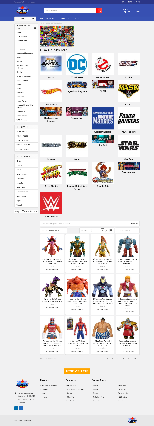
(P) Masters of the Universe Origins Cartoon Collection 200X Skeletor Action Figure (103, 301)
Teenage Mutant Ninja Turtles (24, 106)
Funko (18, 170)
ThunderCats (21, 112)
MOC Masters (21, 196)
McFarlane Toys (21, 174)
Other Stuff (71, 397)
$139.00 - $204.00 (22, 140)
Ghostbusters (21, 41)
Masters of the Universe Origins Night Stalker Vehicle (52, 300)
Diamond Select (22, 192)
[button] (77, 371)
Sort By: (44, 230)
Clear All (134, 223)
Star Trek (20, 93)
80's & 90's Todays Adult (23, 27)
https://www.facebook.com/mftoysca (36, 211)
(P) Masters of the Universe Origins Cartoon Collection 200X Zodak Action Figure (52, 343)
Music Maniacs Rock (23, 76)
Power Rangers (22, 80)
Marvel (18, 57)
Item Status (71, 385)
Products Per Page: (124, 230)
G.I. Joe (19, 45)
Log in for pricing (52, 269)
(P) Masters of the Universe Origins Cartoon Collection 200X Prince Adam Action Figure (127, 302)
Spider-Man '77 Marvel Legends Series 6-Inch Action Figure (77, 343)
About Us (66, 19)
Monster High (21, 72)
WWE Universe (21, 120)
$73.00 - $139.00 (22, 136)
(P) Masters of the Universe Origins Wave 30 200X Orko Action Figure (52, 261)
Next (136, 358)
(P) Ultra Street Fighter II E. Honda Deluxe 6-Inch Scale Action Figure (102, 343)
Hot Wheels (20, 49)
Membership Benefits (48, 19)
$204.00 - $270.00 (23, 145)
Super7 (18, 200)
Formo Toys (20, 187)
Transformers (21, 116)
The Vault (70, 401)
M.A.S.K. (19, 61)
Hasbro (19, 165)
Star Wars (20, 97)
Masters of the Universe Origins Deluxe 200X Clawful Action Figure (77, 301)
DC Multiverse (21, 36)
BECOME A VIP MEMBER (77, 371)
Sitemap (44, 397)
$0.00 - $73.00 (21, 132)
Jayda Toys (20, 183)
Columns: (84, 230)
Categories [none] (21, 19)
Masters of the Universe (26, 66)
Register (126, 12)
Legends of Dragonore (24, 53)
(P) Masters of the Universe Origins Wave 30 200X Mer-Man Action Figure (77, 261)
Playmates (20, 178)
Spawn (18, 88)
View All (19, 205)
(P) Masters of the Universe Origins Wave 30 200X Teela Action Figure (102, 261)
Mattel (18, 161)
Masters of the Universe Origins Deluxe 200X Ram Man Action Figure (127, 343)
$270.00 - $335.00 (22, 149)
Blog (77, 19)
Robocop (19, 84)
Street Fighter (21, 101)
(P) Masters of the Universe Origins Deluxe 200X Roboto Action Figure (128, 261)
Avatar (19, 32)
